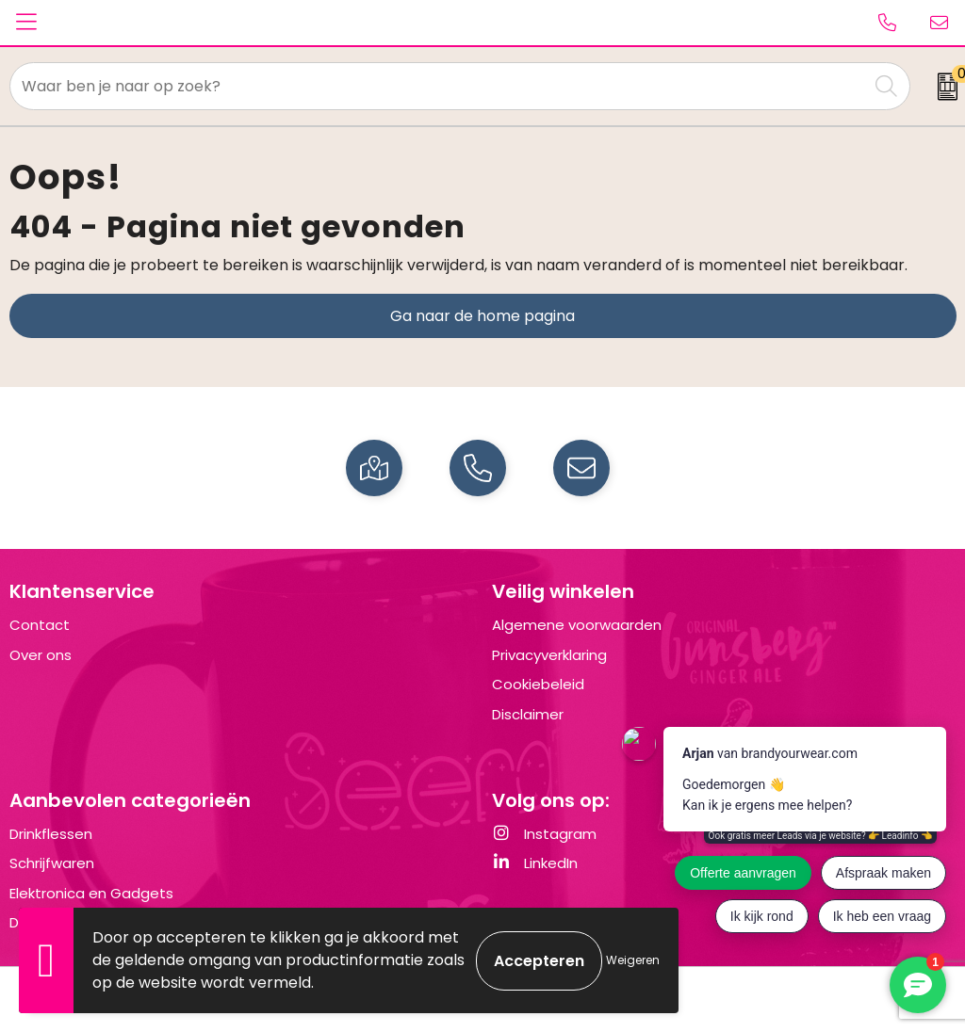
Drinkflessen (50, 834)
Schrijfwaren (51, 863)
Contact (39, 625)
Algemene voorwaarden (577, 625)
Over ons (40, 655)
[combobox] (439, 86)
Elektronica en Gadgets (91, 893)
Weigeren (633, 960)
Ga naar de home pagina (482, 316)
